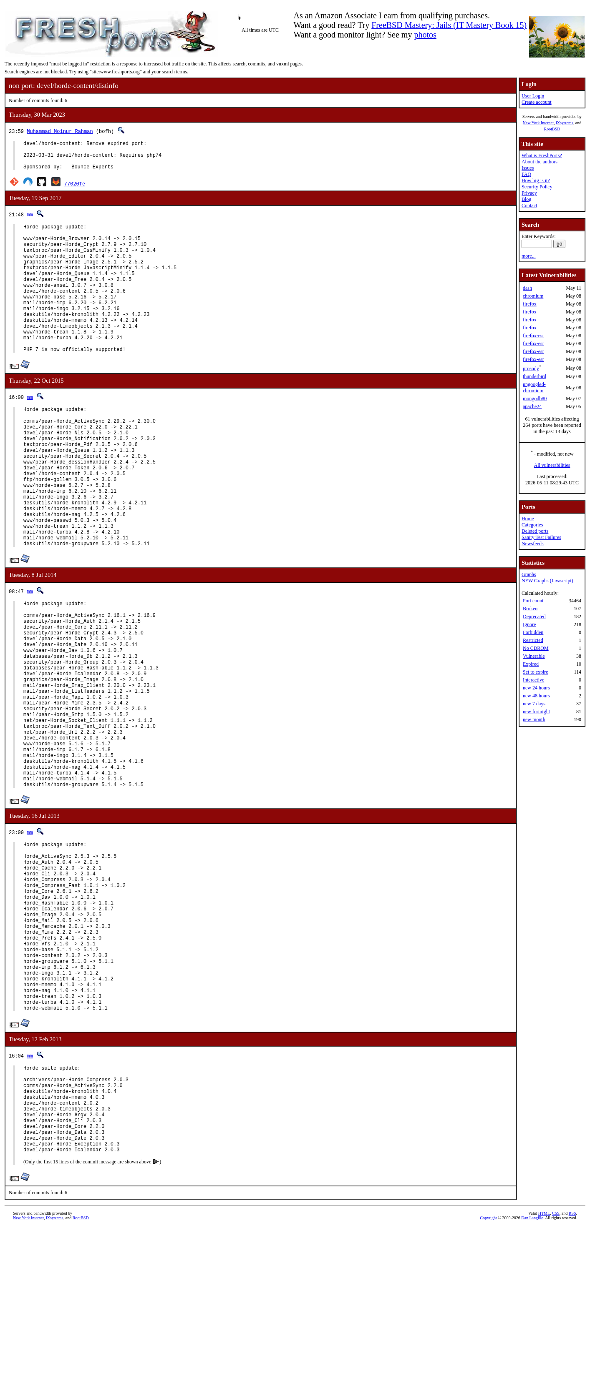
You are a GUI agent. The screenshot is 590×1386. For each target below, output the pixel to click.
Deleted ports (535, 531)
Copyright (488, 1376)
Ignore (529, 624)
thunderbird (534, 376)
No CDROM (536, 648)
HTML (544, 1372)
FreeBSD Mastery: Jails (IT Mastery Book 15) (449, 25)
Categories (532, 525)
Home (528, 518)
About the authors (539, 162)
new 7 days (534, 704)
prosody (531, 368)
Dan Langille (532, 1376)
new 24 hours (536, 688)
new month (534, 719)
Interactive (533, 680)
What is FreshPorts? (542, 155)
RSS (572, 1372)
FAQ (526, 174)
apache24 (532, 406)
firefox (530, 304)
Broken (530, 609)
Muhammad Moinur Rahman (60, 131)
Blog (526, 199)
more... (529, 256)
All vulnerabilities (552, 465)
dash (527, 288)
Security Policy (537, 187)
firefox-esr (533, 335)
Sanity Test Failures (541, 537)
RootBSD (552, 129)
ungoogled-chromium (534, 387)
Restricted (533, 640)
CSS (556, 1372)
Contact (529, 205)
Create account (537, 102)
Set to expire (535, 672)
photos (425, 34)
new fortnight (536, 711)
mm (30, 220)
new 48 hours (536, 696)
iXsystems (564, 122)
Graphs (529, 574)
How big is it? (536, 180)
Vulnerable (534, 656)
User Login (533, 96)
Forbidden (533, 632)
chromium (533, 296)
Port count (533, 601)
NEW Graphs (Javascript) (547, 581)
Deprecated (534, 616)
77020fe (74, 189)
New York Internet (538, 122)
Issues (528, 168)
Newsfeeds (533, 543)
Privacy (529, 193)
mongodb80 (535, 398)
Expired (531, 664)
